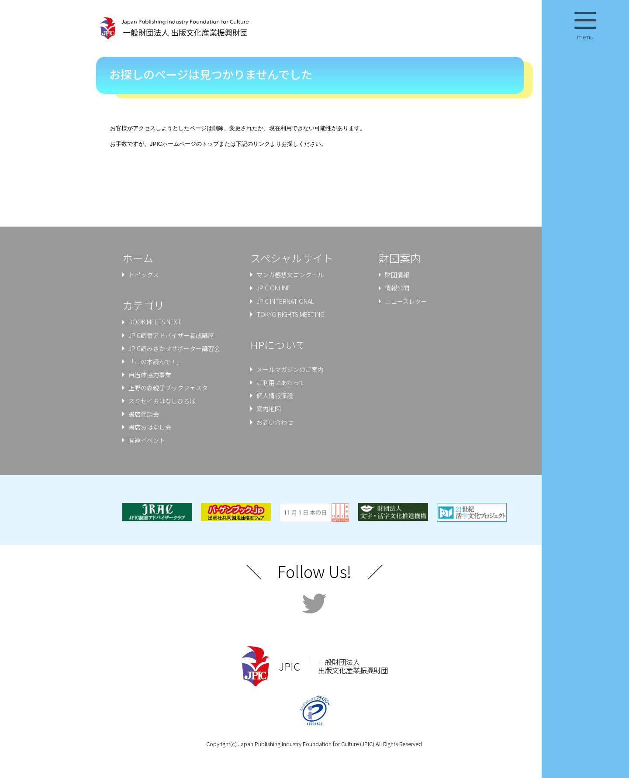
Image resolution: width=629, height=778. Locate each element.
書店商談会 (143, 414)
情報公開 (397, 288)
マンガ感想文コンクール (290, 274)
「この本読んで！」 (155, 361)
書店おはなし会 (149, 427)
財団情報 (397, 274)
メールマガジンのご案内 (290, 369)
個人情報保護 (274, 395)
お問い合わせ (274, 422)
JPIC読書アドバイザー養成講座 (171, 335)
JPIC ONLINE (273, 288)
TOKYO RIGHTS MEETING (290, 314)
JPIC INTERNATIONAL (285, 301)
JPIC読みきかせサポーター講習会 (174, 348)
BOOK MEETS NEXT (154, 322)
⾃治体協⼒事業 (149, 374)
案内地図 (268, 408)
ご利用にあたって (280, 382)
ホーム (137, 257)
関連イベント (146, 440)
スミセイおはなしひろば (162, 400)
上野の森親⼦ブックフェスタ (168, 387)
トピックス (143, 274)
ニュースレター (406, 301)
